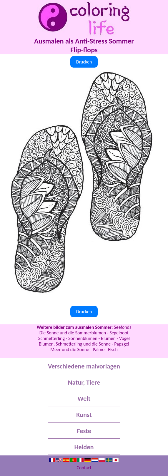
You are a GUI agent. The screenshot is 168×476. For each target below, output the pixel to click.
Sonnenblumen (82, 338)
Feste (84, 431)
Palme (98, 349)
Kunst (84, 415)
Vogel (124, 338)
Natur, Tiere (84, 382)
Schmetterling (51, 338)
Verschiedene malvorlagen (84, 366)
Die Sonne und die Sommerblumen (72, 333)
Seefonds (122, 327)
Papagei (121, 344)
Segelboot (119, 333)
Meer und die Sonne (69, 349)
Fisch (112, 349)
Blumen (108, 338)
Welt (83, 399)
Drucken (84, 62)
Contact (83, 467)
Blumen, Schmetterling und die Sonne (75, 344)
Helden (84, 447)
